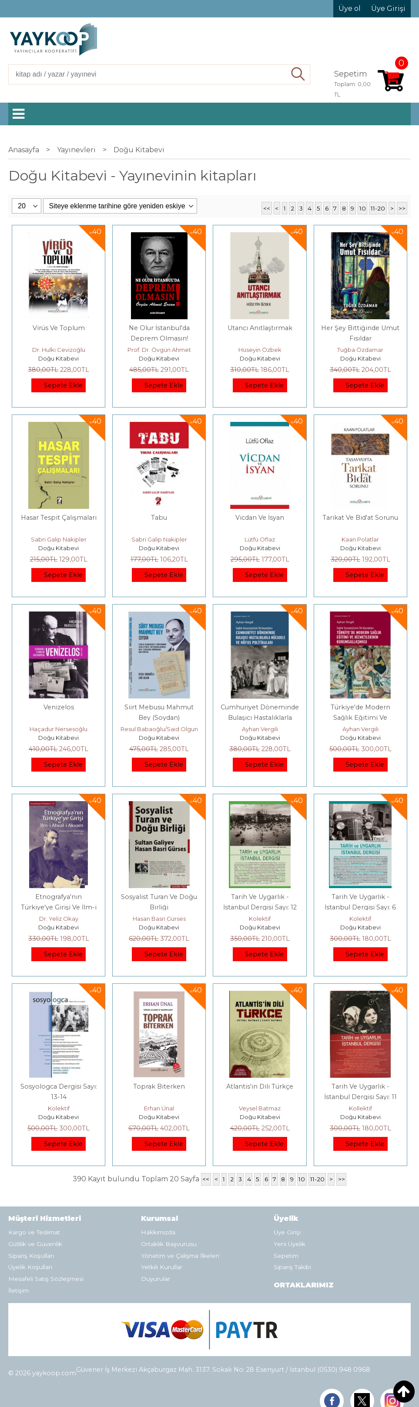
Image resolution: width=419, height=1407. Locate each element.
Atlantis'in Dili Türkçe (259, 1086)
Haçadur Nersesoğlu (58, 728)
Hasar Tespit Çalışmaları (59, 517)
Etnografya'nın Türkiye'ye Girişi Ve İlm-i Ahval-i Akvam (59, 907)
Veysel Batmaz (260, 1108)
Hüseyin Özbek (260, 349)
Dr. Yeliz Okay (58, 918)
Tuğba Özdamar (360, 349)
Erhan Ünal (159, 1108)
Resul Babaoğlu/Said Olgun (159, 728)
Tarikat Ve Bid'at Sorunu (360, 517)
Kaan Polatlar (360, 539)
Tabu (159, 517)
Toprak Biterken (159, 1086)
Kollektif (360, 1108)
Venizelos (59, 707)
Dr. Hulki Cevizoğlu (58, 349)
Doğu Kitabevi (58, 358)
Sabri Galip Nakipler (59, 539)
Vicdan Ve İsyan (259, 517)
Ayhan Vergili (260, 728)
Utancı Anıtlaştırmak (260, 328)
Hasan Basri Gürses (159, 918)
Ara (298, 74)
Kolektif (260, 918)
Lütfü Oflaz (260, 539)
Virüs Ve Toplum (59, 328)
